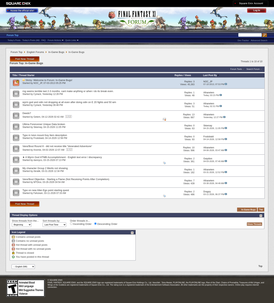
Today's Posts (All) (31, 40)
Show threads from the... (25, 220)
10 (193, 147)
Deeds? (26, 113)
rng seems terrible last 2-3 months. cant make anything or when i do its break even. (68, 91)
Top (261, 210)
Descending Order (105, 223)
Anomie (37, 150)
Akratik (36, 171)
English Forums (35, 52)
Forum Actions (54, 40)
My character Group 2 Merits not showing (45, 168)
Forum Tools (236, 69)
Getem (36, 117)
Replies (178, 75)
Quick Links (70, 40)
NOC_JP (37, 83)
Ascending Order (81, 223)
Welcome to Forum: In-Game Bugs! (52, 80)
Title (14, 75)
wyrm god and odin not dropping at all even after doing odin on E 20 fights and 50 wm (69, 102)
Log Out (258, 11)
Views (188, 75)
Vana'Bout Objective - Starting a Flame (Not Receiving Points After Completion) (65, 179)
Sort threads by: (51, 220)
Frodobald (38, 138)
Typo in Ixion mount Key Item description (44, 135)
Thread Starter (26, 75)
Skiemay (37, 127)
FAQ (43, 40)
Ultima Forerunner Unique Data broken (43, 124)
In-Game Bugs (56, 52)
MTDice (37, 182)
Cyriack (37, 94)
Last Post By (211, 75)
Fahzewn (38, 193)
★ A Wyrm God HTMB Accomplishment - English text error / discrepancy (62, 157)
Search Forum (253, 69)
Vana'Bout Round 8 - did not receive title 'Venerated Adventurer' (57, 146)
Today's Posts (14, 40)
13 (193, 114)
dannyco (37, 160)
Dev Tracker (243, 40)
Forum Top (12, 35)
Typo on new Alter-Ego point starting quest (45, 190)
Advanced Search (259, 40)
